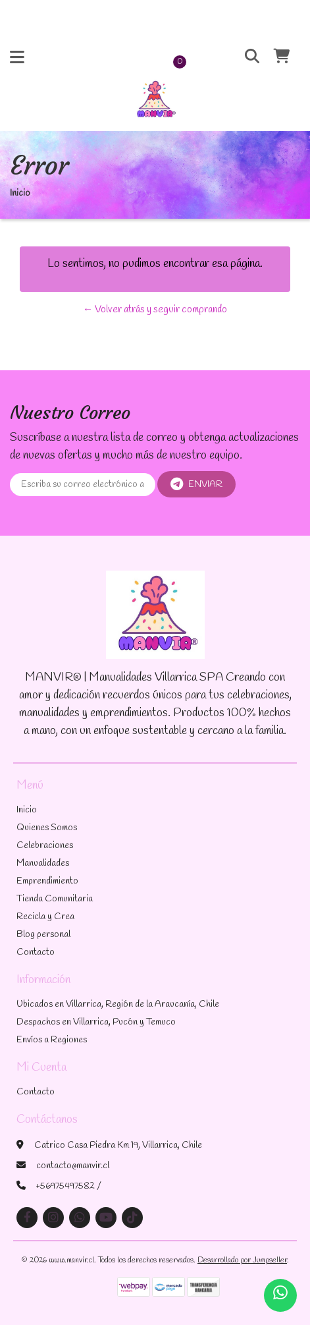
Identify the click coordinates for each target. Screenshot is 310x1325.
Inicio (26, 810)
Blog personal (43, 934)
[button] (245, 57)
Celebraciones (44, 845)
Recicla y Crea (45, 917)
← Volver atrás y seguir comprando (155, 309)
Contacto (35, 952)
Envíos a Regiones (51, 1040)
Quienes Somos (46, 828)
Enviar (196, 484)
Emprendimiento (47, 881)
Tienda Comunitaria (54, 899)
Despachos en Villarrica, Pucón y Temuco (96, 1022)
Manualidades (42, 863)
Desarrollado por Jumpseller (242, 1260)
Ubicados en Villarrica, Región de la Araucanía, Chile (117, 1004)
